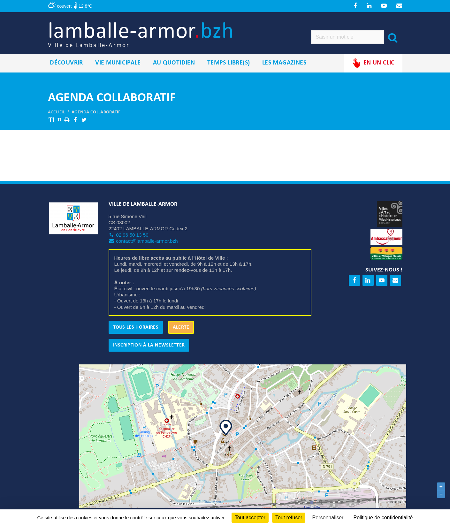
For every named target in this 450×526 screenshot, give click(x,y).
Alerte (181, 327)
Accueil (56, 112)
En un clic (373, 63)
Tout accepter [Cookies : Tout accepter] (250, 517)
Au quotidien (174, 63)
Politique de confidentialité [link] (383, 517)
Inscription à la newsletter (149, 345)
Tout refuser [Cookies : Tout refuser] (288, 517)
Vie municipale (118, 63)
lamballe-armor (142, 35)
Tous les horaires (135, 327)
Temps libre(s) (228, 63)
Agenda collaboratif (96, 112)
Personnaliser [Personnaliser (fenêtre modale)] (328, 517)
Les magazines (284, 63)
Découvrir (66, 63)
